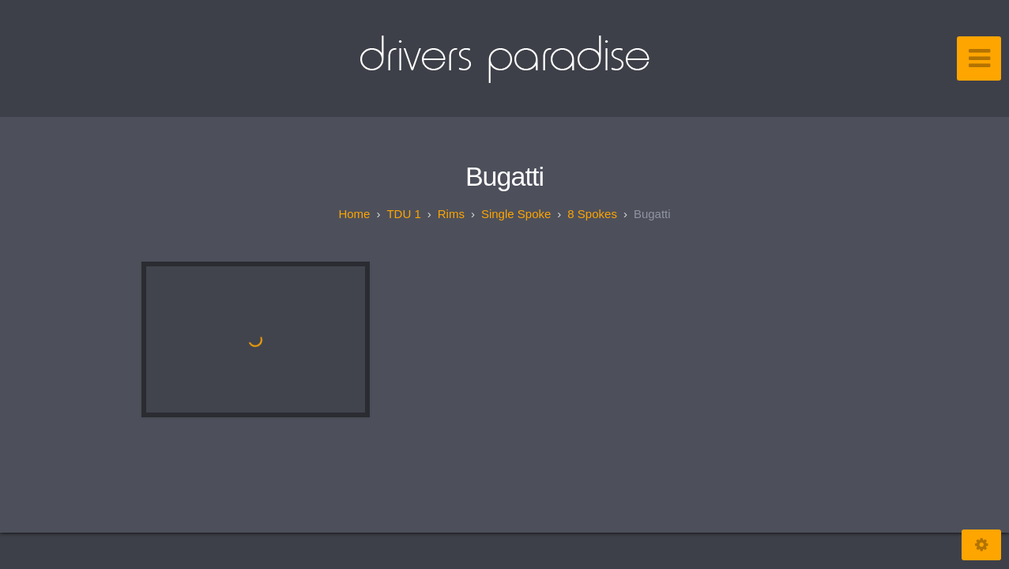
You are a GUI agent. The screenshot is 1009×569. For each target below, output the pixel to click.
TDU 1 (403, 213)
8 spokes (592, 213)
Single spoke (516, 213)
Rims (451, 213)
